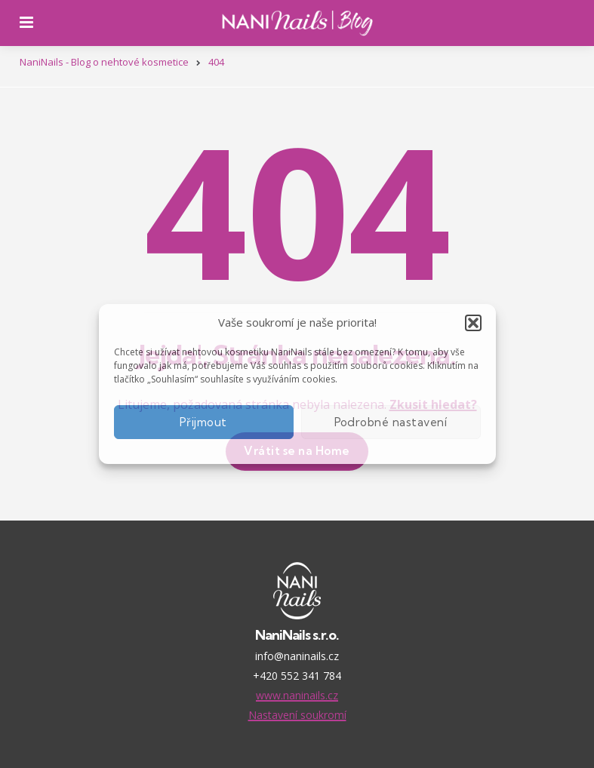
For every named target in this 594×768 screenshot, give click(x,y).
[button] (473, 322)
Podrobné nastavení (391, 422)
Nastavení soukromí (297, 715)
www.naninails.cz (297, 695)
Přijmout (203, 422)
